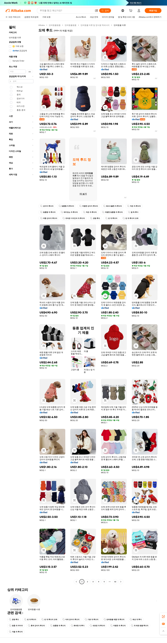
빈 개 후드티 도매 (130, 218)
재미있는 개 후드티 (69, 212)
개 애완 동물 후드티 (139, 626)
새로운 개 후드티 (97, 626)
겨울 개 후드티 (16, 632)
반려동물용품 (55, 25)
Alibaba (41, 25)
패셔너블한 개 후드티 (112, 206)
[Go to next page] (120, 581)
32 (115, 582)
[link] (163, 616)
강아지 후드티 (46, 206)
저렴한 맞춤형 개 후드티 (112, 212)
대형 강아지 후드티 (48, 218)
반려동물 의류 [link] (120, 25)
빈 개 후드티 (111, 218)
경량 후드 (95, 218)
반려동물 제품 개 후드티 (114, 619)
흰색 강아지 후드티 (36, 626)
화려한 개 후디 (77, 626)
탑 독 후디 (133, 212)
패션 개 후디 (136, 619)
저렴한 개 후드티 (118, 626)
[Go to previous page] (76, 581)
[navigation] (21, 303)
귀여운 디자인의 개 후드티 (73, 218)
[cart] (131, 11)
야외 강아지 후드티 (70, 619)
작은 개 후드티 (134, 206)
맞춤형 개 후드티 (66, 206)
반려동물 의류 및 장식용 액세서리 (95, 25)
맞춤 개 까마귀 (16, 626)
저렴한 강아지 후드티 (88, 206)
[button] (163, 631)
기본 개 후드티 (91, 619)
